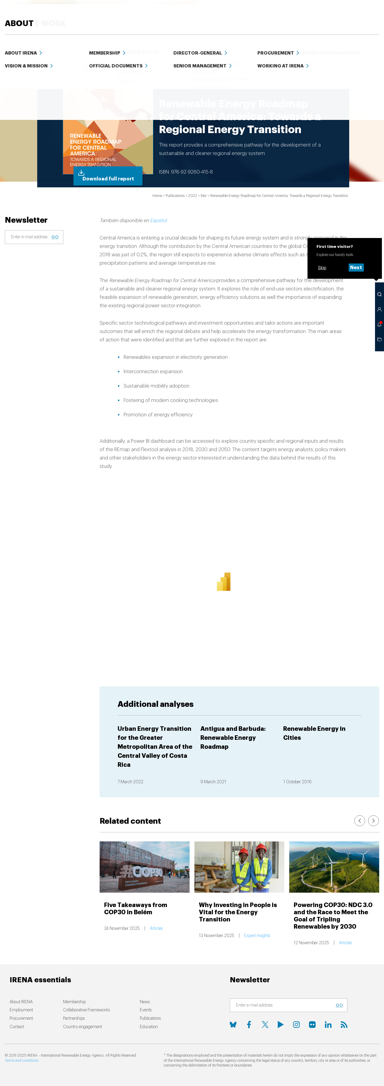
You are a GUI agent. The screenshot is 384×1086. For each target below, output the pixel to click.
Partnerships (74, 1018)
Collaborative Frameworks (86, 1010)
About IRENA (21, 1002)
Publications (150, 1018)
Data (315, 15)
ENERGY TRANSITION (118, 15)
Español (158, 220)
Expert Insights (257, 936)
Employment (21, 1010)
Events (339, 15)
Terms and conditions (21, 1060)
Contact (17, 1027)
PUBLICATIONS (247, 15)
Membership (74, 1002)
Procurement (21, 1018)
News (214, 15)
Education (286, 15)
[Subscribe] (30, 237)
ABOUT (365, 15)
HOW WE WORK (174, 15)
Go (54, 237)
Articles (156, 929)
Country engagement (82, 1027)
